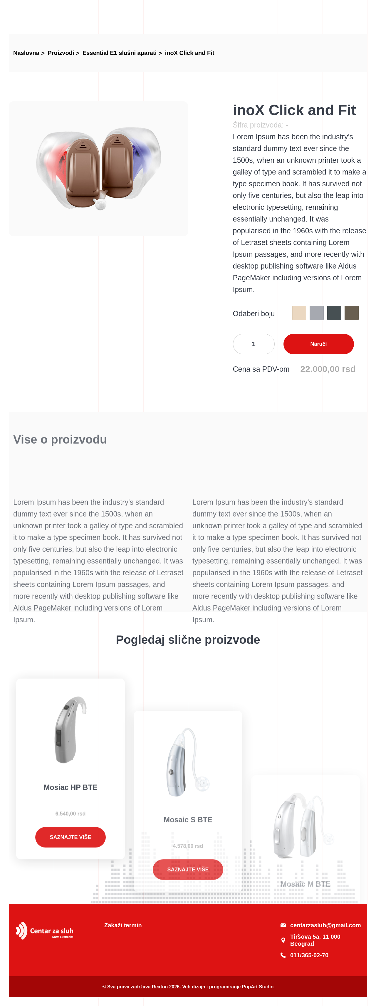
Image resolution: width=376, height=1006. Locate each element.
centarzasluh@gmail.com (320, 925)
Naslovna (26, 53)
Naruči (318, 344)
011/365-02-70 (304, 955)
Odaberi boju (254, 313)
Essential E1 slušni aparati (120, 53)
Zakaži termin (123, 925)
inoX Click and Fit (189, 53)
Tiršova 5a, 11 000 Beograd (310, 940)
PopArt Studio (258, 986)
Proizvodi (61, 53)
